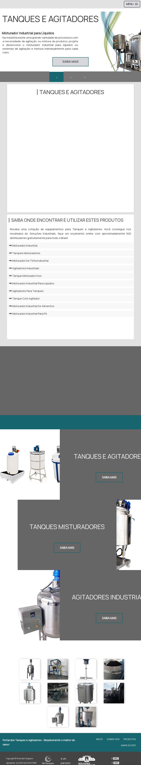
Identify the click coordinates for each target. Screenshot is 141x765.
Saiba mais (70, 62)
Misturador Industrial (23, 246)
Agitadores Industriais (24, 269)
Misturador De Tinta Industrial (29, 261)
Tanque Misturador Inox (25, 277)
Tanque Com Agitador (24, 299)
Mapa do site (128, 740)
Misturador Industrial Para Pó (28, 314)
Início (99, 734)
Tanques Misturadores (24, 254)
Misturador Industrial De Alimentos (31, 307)
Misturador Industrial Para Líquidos (31, 284)
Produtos (130, 734)
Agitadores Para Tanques (26, 292)
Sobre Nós (113, 734)
